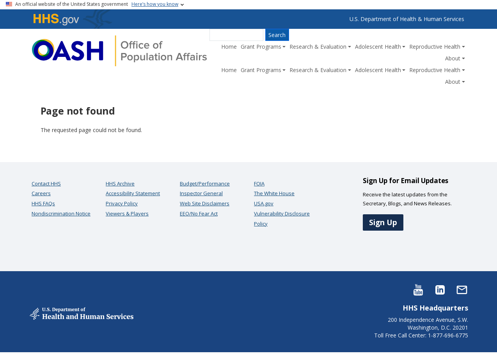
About (452, 58)
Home (229, 46)
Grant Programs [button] (261, 70)
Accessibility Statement (133, 193)
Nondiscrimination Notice (61, 213)
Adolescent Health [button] (378, 70)
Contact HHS (46, 183)
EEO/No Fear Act (199, 213)
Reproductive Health (434, 46)
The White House (274, 193)
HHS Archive (120, 183)
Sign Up (383, 222)
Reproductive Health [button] (434, 70)
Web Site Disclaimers (204, 203)
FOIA (259, 183)
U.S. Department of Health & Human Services (407, 19)
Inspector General (201, 193)
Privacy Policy (122, 203)
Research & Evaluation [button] (317, 70)
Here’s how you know (154, 4)
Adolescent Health (378, 46)
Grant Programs (261, 46)
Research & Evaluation (317, 46)
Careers (41, 193)
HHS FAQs (43, 203)
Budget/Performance (205, 183)
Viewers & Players (127, 213)
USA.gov (263, 203)
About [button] (452, 81)
